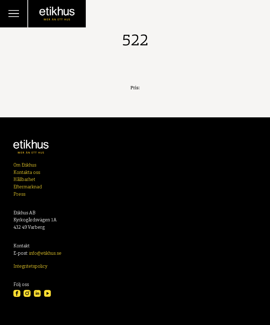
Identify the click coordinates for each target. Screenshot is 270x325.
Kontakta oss (26, 172)
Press (19, 194)
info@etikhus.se (45, 253)
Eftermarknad (27, 187)
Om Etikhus (24, 165)
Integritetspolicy (30, 266)
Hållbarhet (24, 179)
